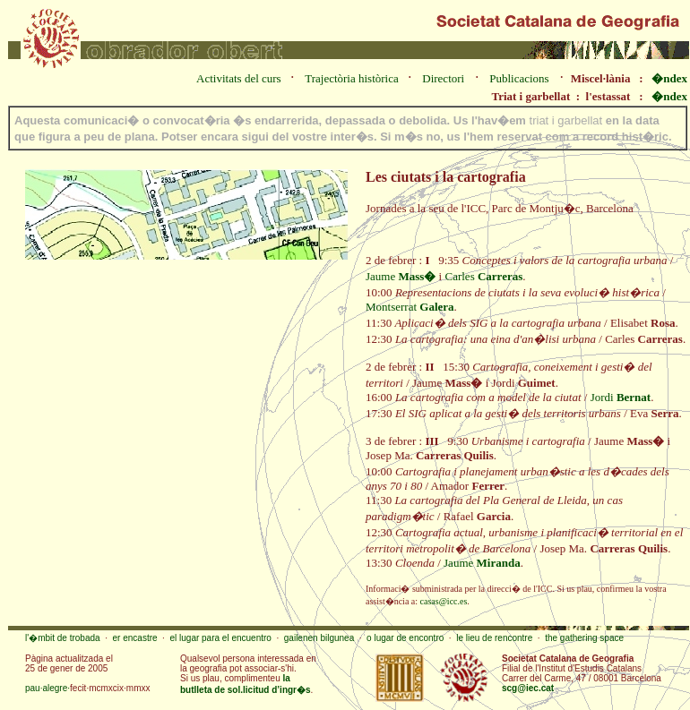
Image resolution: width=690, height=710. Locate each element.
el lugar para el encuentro (220, 638)
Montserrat (410, 306)
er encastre (135, 638)
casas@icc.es (444, 601)
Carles (483, 276)
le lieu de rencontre (494, 638)
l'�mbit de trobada (62, 638)
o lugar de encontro (405, 638)
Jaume (401, 276)
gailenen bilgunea (319, 638)
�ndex (669, 78)
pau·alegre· (47, 688)
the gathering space (584, 638)
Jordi (621, 397)
